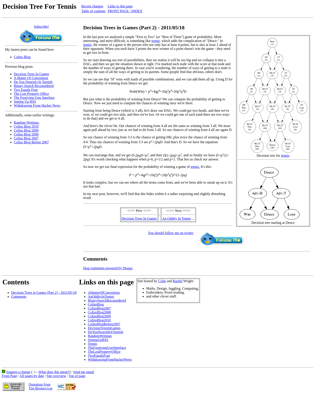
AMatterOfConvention (104, 292)
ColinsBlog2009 (99, 316)
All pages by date (31, 376)
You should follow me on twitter (170, 233)
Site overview (56, 376)
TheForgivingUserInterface (107, 348)
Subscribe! (41, 26)
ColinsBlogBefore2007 (104, 324)
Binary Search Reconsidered (34, 86)
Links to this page (120, 6)
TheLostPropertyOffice (104, 351)
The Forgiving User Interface (34, 97)
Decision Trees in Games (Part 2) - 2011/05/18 (43, 292)
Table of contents (93, 11)
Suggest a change (18, 372)
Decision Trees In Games (31, 74)
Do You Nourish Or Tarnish (33, 82)
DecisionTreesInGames (104, 328)
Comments (18, 296)
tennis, (156, 41)
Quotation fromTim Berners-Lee (40, 386)
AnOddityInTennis (101, 296)
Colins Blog (22, 57)
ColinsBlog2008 (99, 312)
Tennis (92, 344)
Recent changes (92, 6)
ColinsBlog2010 (99, 320)
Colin (162, 281)
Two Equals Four (26, 90)
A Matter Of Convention (31, 78)
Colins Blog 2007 (26, 138)
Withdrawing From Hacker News (37, 105)
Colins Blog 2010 (26, 126)
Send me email (83, 372)
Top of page (77, 376)
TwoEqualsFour (99, 355)
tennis (285, 155)
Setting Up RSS (25, 101)
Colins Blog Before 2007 (31, 142)
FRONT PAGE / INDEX (125, 11)
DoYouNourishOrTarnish (105, 332)
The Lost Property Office (31, 94)
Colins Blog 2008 (26, 134)
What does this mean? (53, 372)
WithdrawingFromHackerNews (110, 359)
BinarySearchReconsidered (107, 300)
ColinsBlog (96, 304)
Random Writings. (26, 122)
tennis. (195, 167)
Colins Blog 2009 (26, 130)
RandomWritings (100, 336)
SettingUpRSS (98, 340)
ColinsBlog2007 (99, 308)
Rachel (177, 281)
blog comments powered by (108, 268)
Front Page (9, 376)
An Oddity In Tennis (176, 218)
